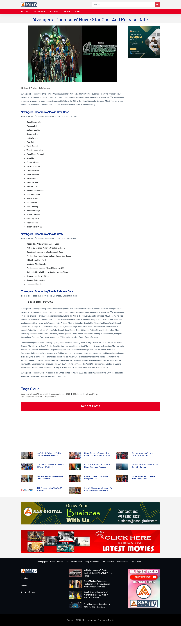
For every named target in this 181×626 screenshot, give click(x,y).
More (77, 11)
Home (24, 88)
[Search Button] (157, 4)
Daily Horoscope (92, 562)
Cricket (66, 11)
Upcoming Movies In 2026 (60, 394)
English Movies (50, 396)
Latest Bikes (136, 562)
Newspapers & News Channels (50, 562)
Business (54, 11)
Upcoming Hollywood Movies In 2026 (34, 394)
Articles (25, 11)
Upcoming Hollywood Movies (32, 396)
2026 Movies (77, 394)
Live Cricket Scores (74, 562)
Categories (39, 11)
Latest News (122, 562)
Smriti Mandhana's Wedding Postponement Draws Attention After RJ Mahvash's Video (97, 584)
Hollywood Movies (91, 394)
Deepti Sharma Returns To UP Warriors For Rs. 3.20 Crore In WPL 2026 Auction (96, 595)
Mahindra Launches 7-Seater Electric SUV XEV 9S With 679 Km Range (98, 573)
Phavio (111, 620)
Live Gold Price (108, 562)
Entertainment (44, 88)
